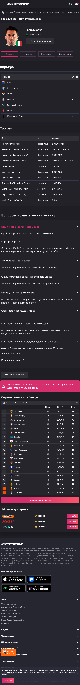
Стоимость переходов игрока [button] (18, 310)
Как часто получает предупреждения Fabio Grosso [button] (30, 341)
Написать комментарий (15, 375)
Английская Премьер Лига (13, 607)
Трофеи (28, 54)
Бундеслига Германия (11, 614)
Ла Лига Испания (9, 610)
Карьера (10, 54)
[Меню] (3, 4)
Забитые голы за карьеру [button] (15, 260)
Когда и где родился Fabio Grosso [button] (20, 226)
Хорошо (8, 680)
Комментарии (65, 54)
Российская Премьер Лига (13, 620)
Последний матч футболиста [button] (17, 292)
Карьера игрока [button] (10, 241)
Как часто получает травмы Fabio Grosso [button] (24, 323)
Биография (47, 54)
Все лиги (5, 623)
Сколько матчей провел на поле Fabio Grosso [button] (26, 276)
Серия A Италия (8, 604)
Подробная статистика (40, 500)
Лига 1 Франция (8, 617)
